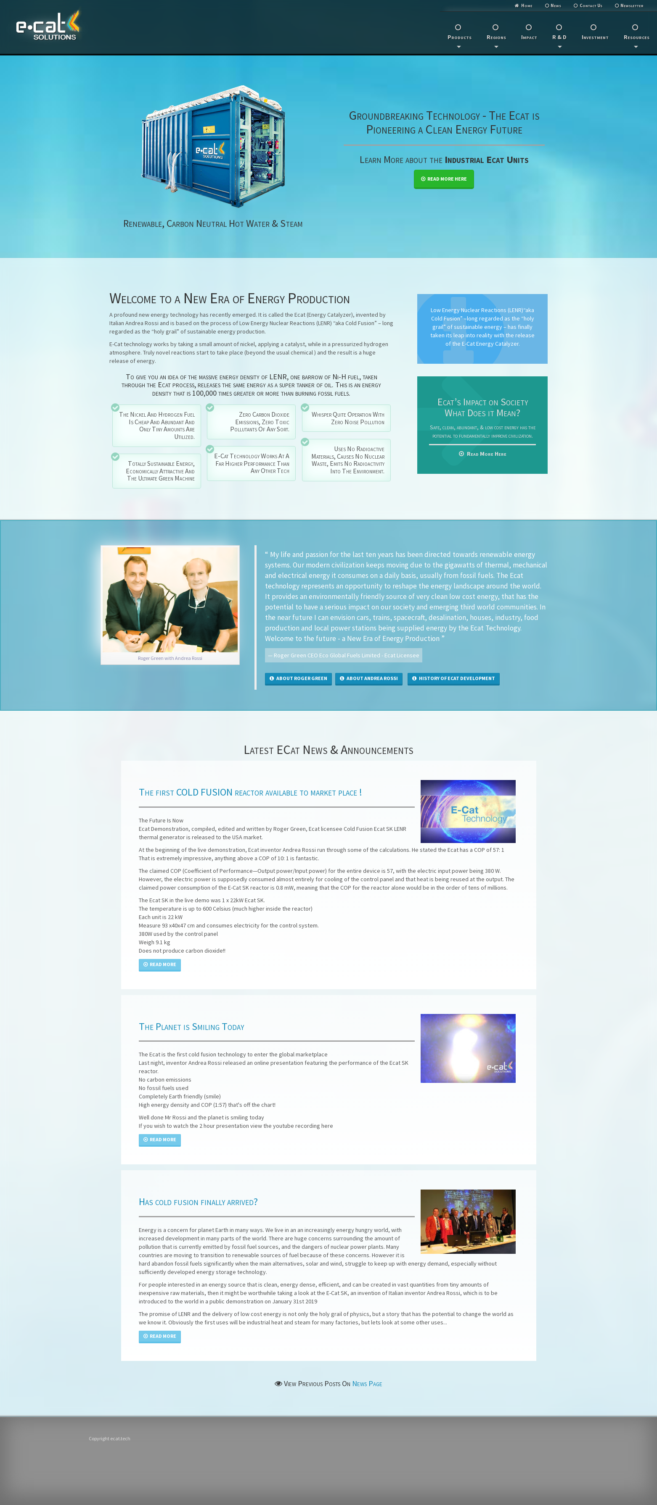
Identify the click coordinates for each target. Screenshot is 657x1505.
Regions (496, 40)
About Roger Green (298, 678)
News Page (367, 1383)
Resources (636, 40)
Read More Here (444, 179)
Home (526, 5)
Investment (595, 37)
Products (460, 40)
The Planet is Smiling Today (191, 1026)
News (556, 5)
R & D (559, 40)
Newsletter (632, 5)
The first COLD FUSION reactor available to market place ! (250, 791)
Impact (529, 37)
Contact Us (591, 5)
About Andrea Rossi (369, 678)
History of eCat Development (453, 678)
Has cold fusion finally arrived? (198, 1201)
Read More (159, 964)
